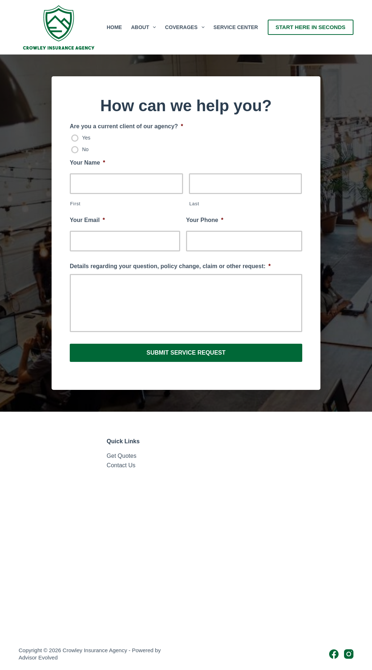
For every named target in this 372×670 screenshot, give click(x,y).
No (85, 149)
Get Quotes (122, 455)
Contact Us (121, 465)
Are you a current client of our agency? (126, 126)
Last (194, 203)
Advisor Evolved (38, 657)
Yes (86, 138)
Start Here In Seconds (310, 27)
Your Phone (204, 220)
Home (114, 27)
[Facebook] (334, 654)
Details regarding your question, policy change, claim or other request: (170, 266)
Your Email (87, 220)
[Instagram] (348, 654)
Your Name (87, 163)
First (75, 203)
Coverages (186, 27)
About (145, 27)
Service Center (236, 27)
